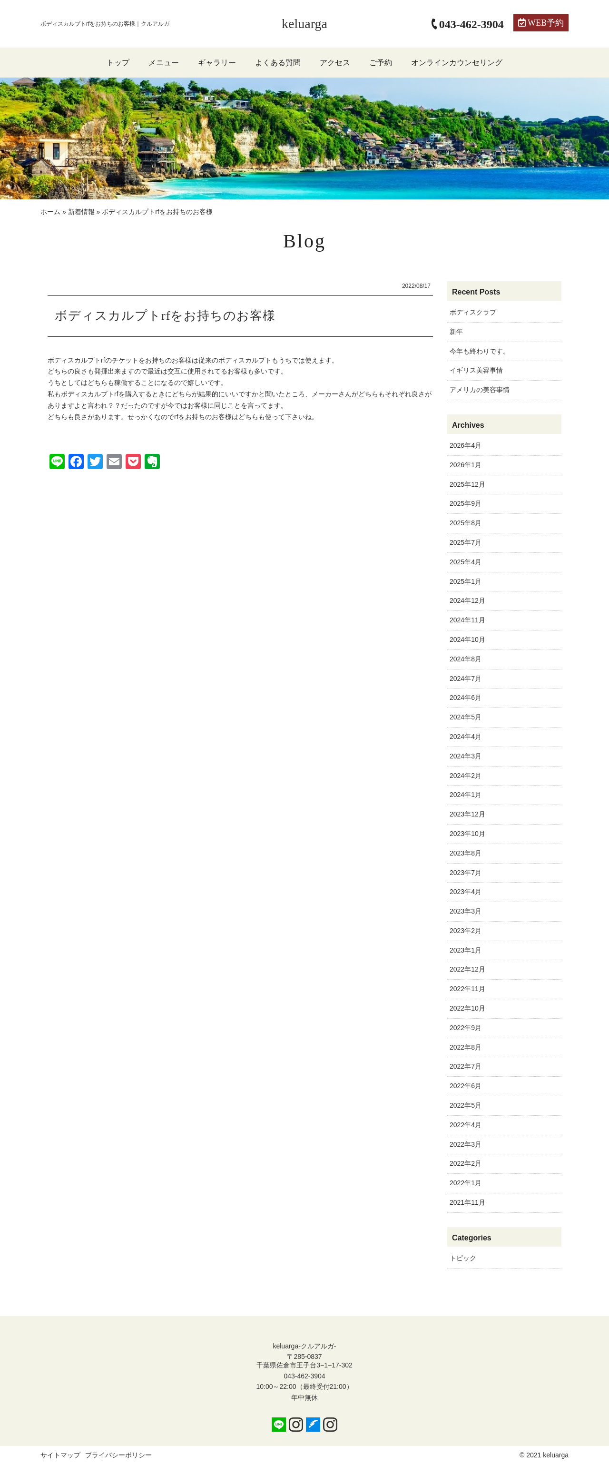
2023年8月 (465, 853)
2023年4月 (465, 891)
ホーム (50, 212)
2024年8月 (465, 659)
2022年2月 (465, 1163)
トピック (463, 1258)
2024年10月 (467, 639)
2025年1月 (465, 581)
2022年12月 (467, 969)
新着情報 (81, 212)
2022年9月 (465, 1028)
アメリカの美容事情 (480, 389)
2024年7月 (465, 678)
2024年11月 (467, 620)
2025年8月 (465, 523)
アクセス (335, 63)
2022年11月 (467, 989)
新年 (456, 331)
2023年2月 (465, 930)
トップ (118, 63)
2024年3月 (465, 756)
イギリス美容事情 (476, 370)
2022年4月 (465, 1125)
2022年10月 (467, 1008)
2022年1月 (465, 1183)
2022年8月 (465, 1047)
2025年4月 (465, 562)
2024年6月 (465, 697)
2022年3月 (465, 1144)
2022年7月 (465, 1066)
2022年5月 (465, 1105)
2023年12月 (467, 814)
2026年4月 (465, 445)
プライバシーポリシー (118, 1455)
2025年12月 (467, 484)
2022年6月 (465, 1086)
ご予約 (380, 63)
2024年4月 (465, 736)
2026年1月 (465, 465)
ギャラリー (217, 63)
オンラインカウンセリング (456, 63)
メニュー (163, 63)
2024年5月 (465, 717)
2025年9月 (465, 503)
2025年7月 (465, 542)
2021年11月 (467, 1202)
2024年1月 (465, 794)
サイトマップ (60, 1455)
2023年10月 (467, 833)
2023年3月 (465, 911)
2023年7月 (465, 872)
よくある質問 (278, 63)
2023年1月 (465, 950)
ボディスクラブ (473, 312)
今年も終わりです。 (480, 351)
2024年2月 (465, 775)
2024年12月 (467, 600)
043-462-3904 (304, 1376)
